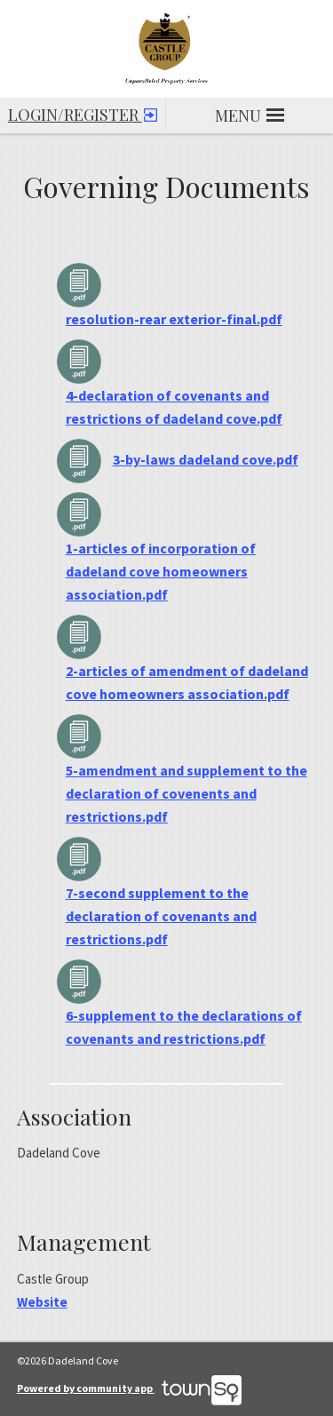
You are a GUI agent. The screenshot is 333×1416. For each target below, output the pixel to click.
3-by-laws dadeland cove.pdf (205, 459)
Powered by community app (129, 1388)
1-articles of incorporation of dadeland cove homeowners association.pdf (161, 571)
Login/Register (82, 111)
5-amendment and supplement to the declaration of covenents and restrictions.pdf (186, 793)
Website (42, 1301)
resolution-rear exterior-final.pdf (174, 319)
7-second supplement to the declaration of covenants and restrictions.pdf (161, 916)
